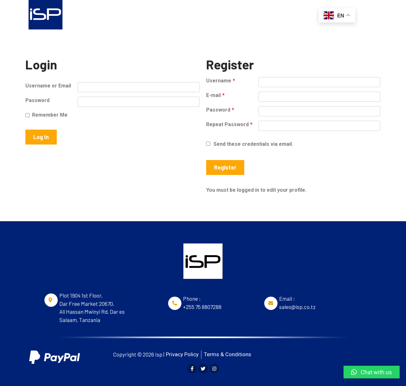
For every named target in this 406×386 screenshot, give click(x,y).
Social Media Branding (283, 14)
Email (197, 14)
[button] (372, 372)
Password (37, 100)
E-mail (215, 95)
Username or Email (48, 86)
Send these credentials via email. (249, 144)
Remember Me (50, 115)
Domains (133, 14)
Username (220, 81)
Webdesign (231, 14)
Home (101, 14)
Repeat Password (229, 124)
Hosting (167, 14)
